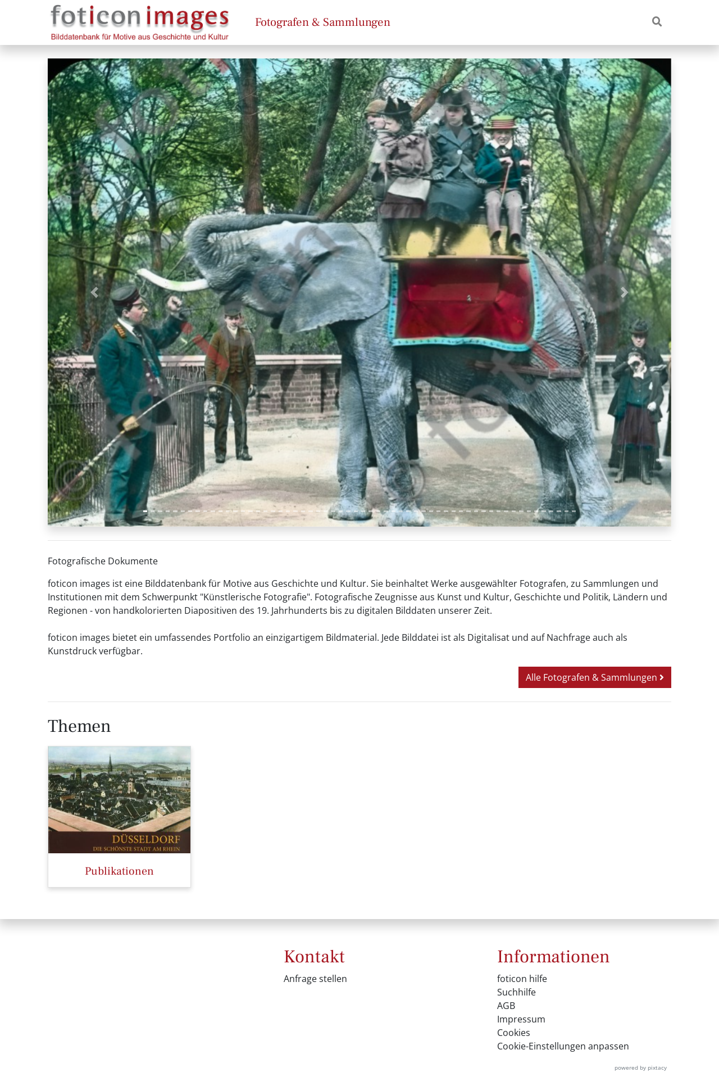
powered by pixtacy (641, 1067)
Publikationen (119, 871)
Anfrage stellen (315, 978)
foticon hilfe (522, 978)
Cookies (513, 1032)
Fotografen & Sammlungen (322, 22)
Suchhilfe (516, 992)
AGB (506, 1005)
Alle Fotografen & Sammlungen (595, 677)
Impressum (521, 1019)
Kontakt (314, 957)
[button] (95, 292)
